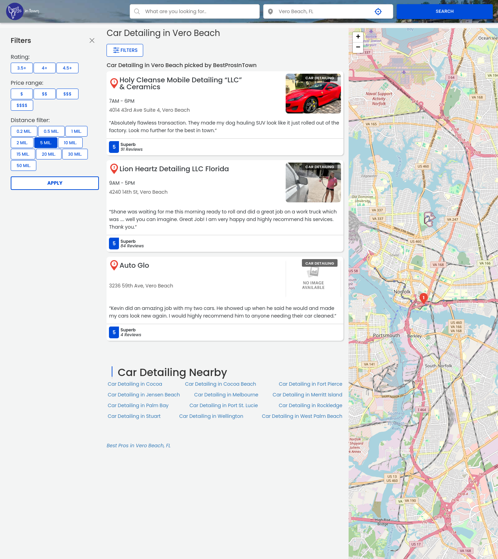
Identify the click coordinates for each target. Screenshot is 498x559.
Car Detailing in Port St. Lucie (224, 405)
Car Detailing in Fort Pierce (310, 384)
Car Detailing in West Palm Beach (302, 416)
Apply (55, 183)
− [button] (358, 48)
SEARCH (445, 11)
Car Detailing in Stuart (134, 416)
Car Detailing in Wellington (211, 416)
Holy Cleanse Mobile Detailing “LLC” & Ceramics (180, 83)
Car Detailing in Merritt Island (307, 394)
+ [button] (358, 37)
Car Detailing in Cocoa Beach (220, 384)
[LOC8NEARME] (22, 11)
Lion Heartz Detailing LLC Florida (174, 168)
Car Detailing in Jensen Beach (144, 394)
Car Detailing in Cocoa (135, 384)
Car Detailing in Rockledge (310, 405)
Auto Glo (134, 265)
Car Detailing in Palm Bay (138, 405)
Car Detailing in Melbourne (226, 394)
